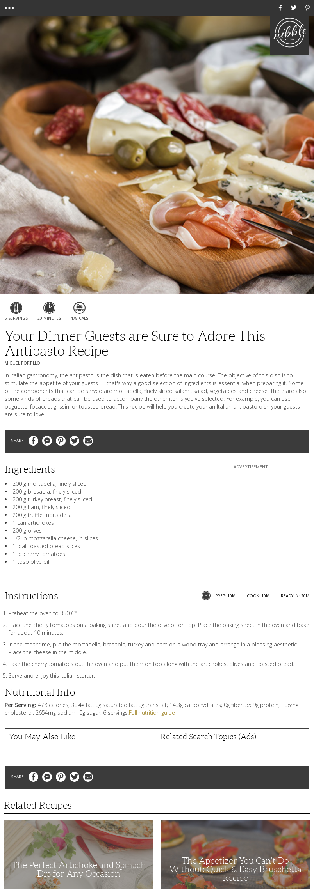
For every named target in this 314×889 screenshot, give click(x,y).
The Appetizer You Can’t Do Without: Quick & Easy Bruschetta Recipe (235, 869)
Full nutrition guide (152, 712)
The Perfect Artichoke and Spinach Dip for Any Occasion (79, 869)
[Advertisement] (250, 519)
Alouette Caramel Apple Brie (81, 750)
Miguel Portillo (22, 363)
